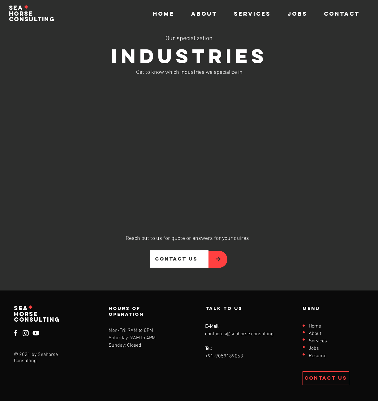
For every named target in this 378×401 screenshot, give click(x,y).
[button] (252, 14)
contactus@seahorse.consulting (239, 334)
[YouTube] (36, 333)
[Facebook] (15, 333)
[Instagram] (26, 333)
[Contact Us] (326, 378)
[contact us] (179, 259)
